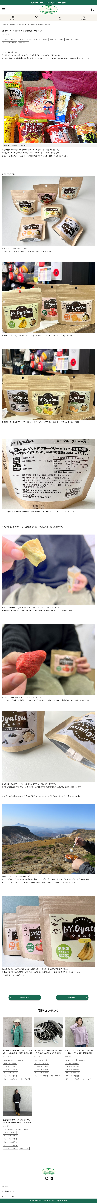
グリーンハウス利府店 (40, 39)
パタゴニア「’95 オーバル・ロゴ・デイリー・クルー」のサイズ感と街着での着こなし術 (79, 1053)
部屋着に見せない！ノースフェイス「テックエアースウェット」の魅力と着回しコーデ (17, 1122)
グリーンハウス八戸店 (24, 39)
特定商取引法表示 (8, 1191)
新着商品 (83, 18)
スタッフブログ (23, 43)
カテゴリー (13, 17)
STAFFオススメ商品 (9, 39)
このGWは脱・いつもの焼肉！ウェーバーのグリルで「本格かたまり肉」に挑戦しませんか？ (48, 1053)
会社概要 (5, 1186)
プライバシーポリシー (9, 1196)
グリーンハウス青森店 (9, 43)
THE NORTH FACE (10, 1132)
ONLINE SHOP (8, 1060)
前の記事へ (24, 997)
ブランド (36, 17)
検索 (60, 18)
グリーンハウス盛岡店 (72, 39)
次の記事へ (72, 997)
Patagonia (19, 1060)
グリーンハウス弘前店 (56, 39)
